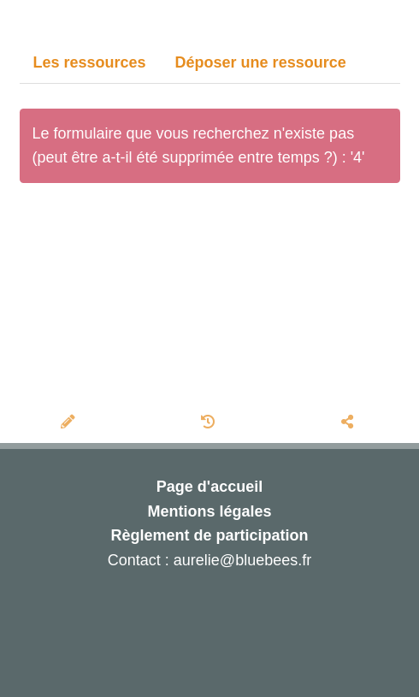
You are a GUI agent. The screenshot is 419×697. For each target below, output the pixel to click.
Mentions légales (209, 511)
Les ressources (89, 62)
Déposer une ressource (260, 62)
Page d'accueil (209, 486)
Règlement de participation (209, 535)
